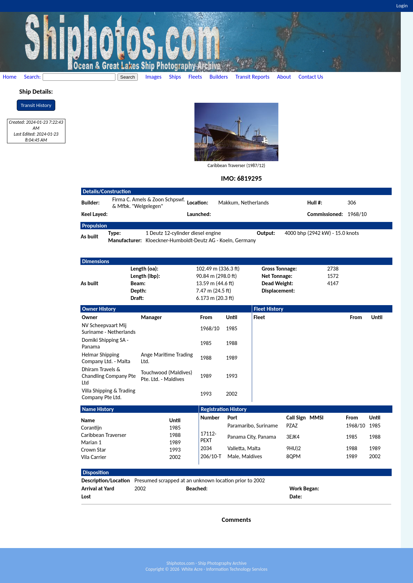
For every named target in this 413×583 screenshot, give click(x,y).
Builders (218, 76)
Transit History (36, 105)
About (284, 76)
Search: (33, 76)
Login (402, 5)
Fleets (195, 76)
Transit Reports (252, 76)
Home (9, 76)
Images (153, 76)
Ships (175, 76)
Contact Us (311, 76)
